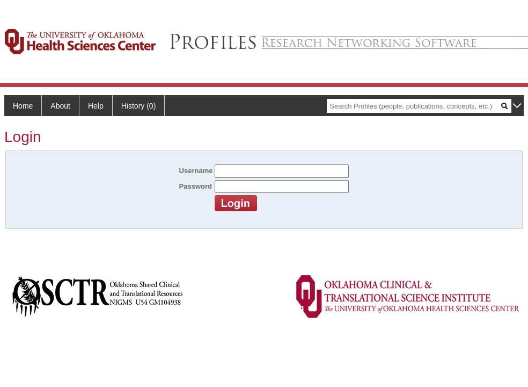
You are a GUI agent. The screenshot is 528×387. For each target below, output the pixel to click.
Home (23, 106)
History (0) (138, 106)
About (60, 106)
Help (96, 106)
